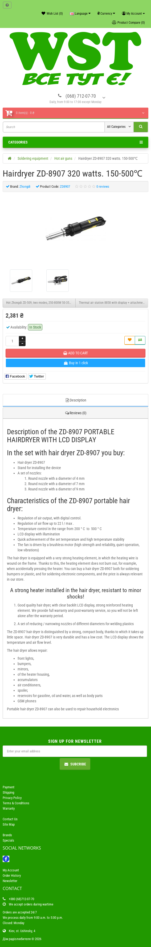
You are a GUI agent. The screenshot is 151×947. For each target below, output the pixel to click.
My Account (11, 870)
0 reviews (102, 186)
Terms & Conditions (16, 803)
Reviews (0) (75, 413)
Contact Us (10, 819)
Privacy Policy (12, 798)
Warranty (9, 808)
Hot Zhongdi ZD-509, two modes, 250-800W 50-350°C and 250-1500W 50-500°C (41, 303)
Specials (8, 840)
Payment (8, 787)
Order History (12, 876)
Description (75, 400)
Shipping (8, 792)
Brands (7, 835)
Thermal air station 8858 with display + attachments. (113, 303)
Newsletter (10, 881)
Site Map (9, 824)
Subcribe (75, 764)
